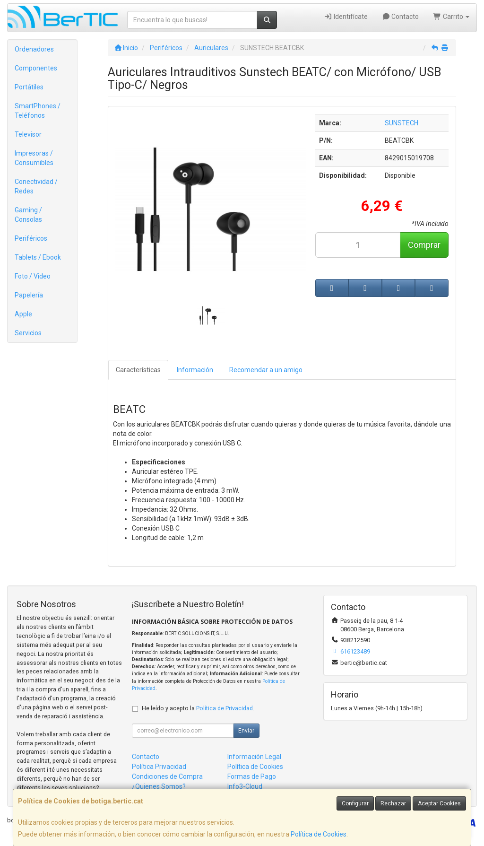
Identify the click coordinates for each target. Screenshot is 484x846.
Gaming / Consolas (28, 214)
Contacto (400, 16)
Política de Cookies (318, 834)
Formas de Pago (251, 776)
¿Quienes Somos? (159, 786)
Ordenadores (34, 49)
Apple (23, 314)
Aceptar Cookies (439, 803)
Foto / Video (33, 276)
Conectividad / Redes (36, 186)
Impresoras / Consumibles (34, 157)
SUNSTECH (401, 123)
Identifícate (346, 16)
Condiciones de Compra (167, 776)
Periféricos (31, 238)
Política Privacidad (159, 766)
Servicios (28, 333)
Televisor (28, 134)
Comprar (424, 245)
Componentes (36, 68)
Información (195, 370)
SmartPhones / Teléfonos (37, 110)
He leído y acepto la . (198, 708)
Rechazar (393, 803)
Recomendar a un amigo (265, 370)
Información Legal (254, 756)
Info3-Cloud (244, 786)
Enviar (246, 730)
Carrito (451, 16)
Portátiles (29, 87)
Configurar (355, 803)
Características (138, 370)
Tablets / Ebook (38, 257)
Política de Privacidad (224, 708)
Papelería (29, 295)
